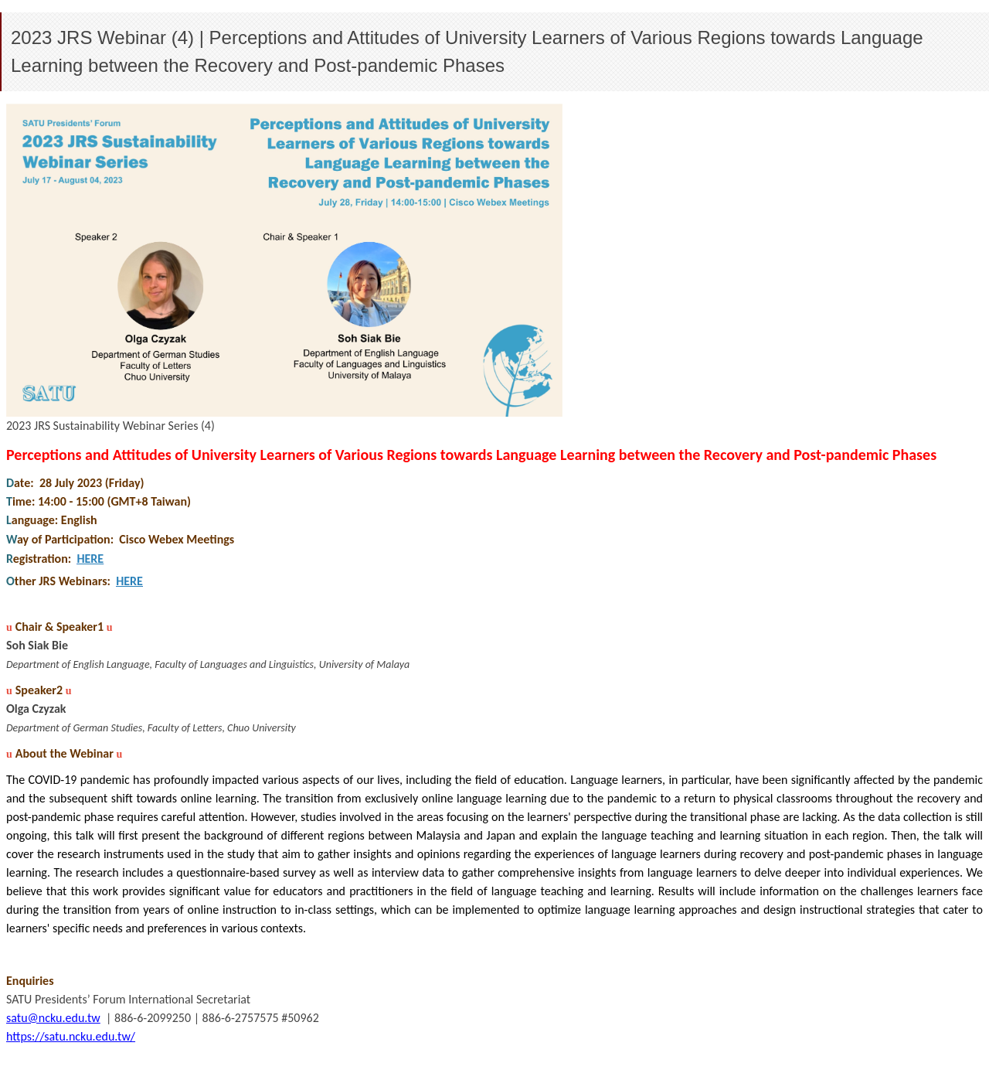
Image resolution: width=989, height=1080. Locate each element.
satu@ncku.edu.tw (53, 1017)
